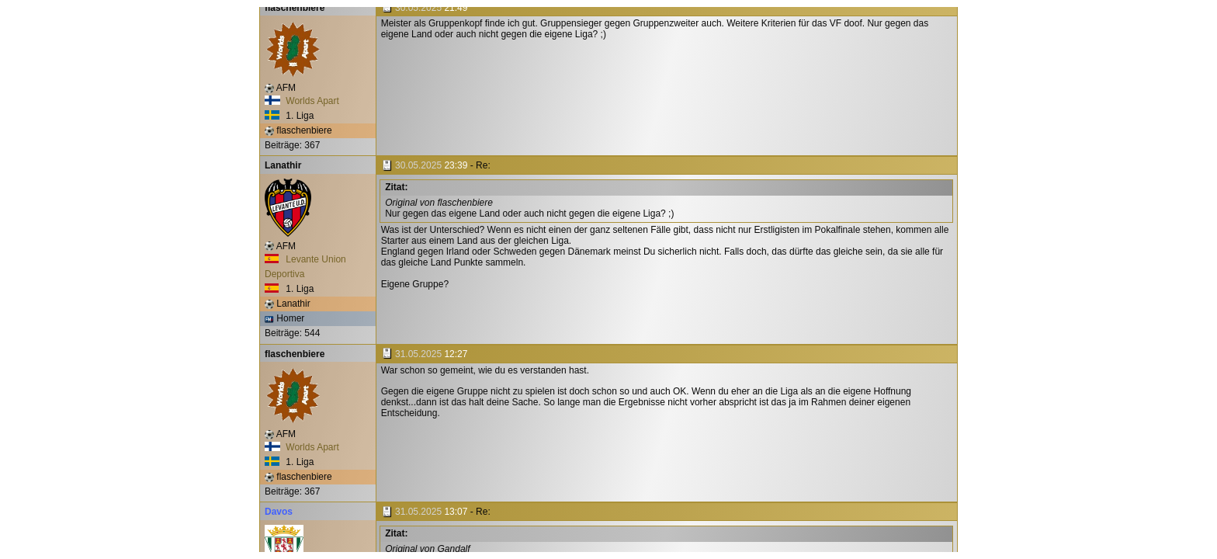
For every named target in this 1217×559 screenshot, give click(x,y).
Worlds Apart (302, 100)
